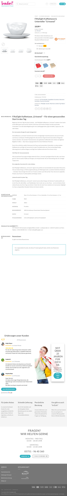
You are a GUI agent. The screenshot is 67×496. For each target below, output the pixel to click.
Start (36, 16)
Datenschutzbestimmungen (38, 494)
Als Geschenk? (39, 53)
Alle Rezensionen (9, 389)
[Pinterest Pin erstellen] (47, 108)
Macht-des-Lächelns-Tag (55, 103)
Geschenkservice (5, 472)
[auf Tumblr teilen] (50, 108)
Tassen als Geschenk (44, 101)
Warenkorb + (49, 76)
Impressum (15, 489)
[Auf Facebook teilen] (36, 108)
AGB (2, 489)
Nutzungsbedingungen (53, 494)
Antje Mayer (8, 343)
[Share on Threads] (41, 108)
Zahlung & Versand (6, 475)
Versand (38, 30)
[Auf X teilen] (39, 108)
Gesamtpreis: (38, 71)
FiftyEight (43, 103)
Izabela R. (8, 359)
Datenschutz (7, 489)
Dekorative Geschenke (58, 16)
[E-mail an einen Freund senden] (44, 108)
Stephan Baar (9, 373)
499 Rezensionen (21, 340)
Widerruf (3, 481)
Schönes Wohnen (44, 16)
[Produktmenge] (38, 76)
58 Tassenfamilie (44, 99)
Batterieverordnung (6, 478)
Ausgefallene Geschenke (53, 99)
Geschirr (48, 103)
